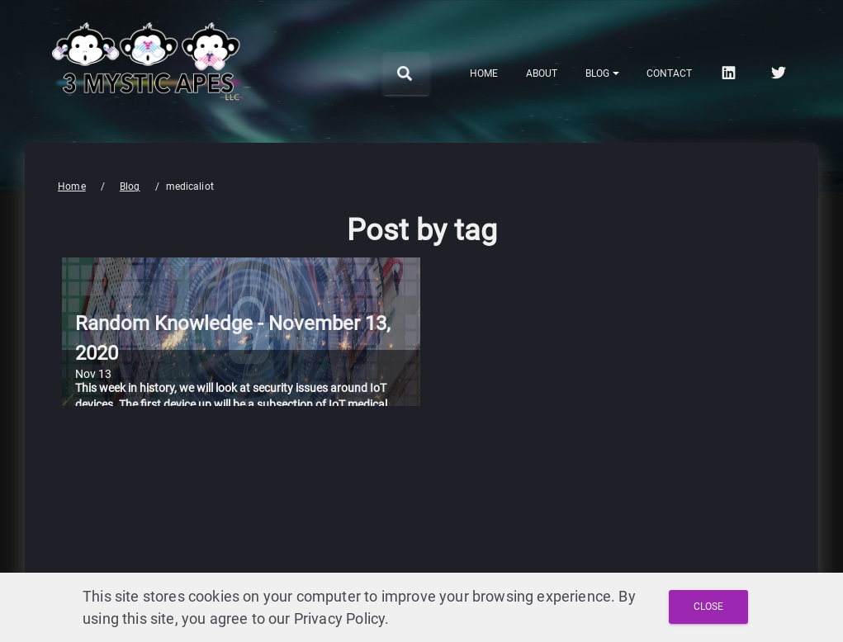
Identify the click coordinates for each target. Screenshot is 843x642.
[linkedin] (730, 72)
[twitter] (780, 72)
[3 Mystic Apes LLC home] (148, 113)
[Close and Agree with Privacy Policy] (708, 607)
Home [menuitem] (484, 73)
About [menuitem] (541, 73)
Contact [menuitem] (669, 73)
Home (72, 186)
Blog (130, 186)
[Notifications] (602, 73)
